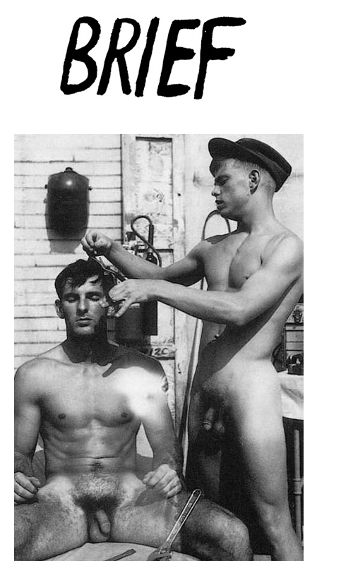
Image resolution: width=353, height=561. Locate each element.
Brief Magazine (176, 67)
